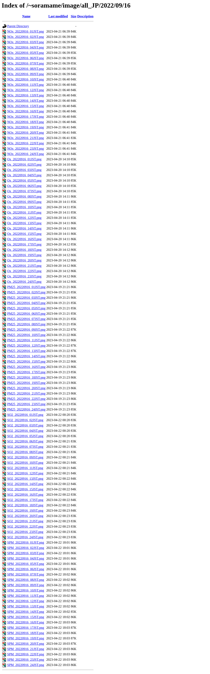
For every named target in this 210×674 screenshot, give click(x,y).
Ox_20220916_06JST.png (24, 186)
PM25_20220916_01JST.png (26, 287)
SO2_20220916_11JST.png (25, 468)
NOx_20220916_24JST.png (25, 154)
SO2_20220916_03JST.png (25, 425)
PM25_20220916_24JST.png (26, 409)
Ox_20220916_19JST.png (24, 255)
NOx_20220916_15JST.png (25, 106)
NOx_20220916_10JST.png (25, 79)
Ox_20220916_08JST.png (24, 196)
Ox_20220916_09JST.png (24, 202)
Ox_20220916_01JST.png (24, 159)
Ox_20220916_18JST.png (24, 249)
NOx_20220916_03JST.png (25, 42)
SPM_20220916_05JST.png (25, 563)
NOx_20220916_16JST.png (25, 111)
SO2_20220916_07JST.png (25, 446)
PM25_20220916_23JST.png (26, 404)
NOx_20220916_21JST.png (25, 138)
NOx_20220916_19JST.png (25, 127)
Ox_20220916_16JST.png (24, 239)
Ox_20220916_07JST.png (24, 191)
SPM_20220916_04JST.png (25, 558)
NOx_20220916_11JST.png (25, 84)
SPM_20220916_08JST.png (25, 579)
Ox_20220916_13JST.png (24, 223)
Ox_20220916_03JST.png (24, 170)
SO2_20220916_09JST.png (25, 457)
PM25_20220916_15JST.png (26, 361)
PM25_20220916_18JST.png (26, 377)
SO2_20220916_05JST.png (25, 436)
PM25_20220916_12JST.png (26, 345)
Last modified (58, 16)
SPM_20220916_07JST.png (25, 574)
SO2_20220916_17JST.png (25, 500)
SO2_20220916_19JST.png (25, 510)
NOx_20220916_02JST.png (25, 36)
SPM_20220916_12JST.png (25, 601)
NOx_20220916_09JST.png (25, 74)
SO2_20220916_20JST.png (25, 516)
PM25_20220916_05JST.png (26, 308)
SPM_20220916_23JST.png (25, 659)
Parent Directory (18, 26)
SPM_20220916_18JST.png (25, 633)
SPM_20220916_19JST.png (25, 638)
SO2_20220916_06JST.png (25, 441)
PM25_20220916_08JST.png (26, 324)
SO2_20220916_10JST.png (25, 462)
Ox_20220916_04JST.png (24, 175)
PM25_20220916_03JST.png (26, 297)
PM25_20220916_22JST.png (26, 398)
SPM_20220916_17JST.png (25, 627)
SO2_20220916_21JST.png (25, 521)
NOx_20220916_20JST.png (25, 132)
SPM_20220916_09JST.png (25, 585)
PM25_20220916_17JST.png (26, 372)
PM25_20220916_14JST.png (26, 356)
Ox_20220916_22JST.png (24, 271)
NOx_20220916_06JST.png (25, 58)
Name (26, 16)
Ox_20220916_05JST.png (24, 180)
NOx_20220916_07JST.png (25, 63)
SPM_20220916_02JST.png (25, 548)
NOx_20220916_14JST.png (25, 100)
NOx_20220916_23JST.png (25, 148)
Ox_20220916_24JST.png (24, 281)
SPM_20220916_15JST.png (25, 617)
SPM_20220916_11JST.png (25, 595)
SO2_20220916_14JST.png (25, 484)
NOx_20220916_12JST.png (25, 90)
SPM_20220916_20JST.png (25, 643)
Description (85, 16)
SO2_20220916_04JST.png (25, 430)
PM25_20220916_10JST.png (26, 335)
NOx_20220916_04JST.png (25, 47)
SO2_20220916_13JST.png (25, 478)
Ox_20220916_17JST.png (24, 244)
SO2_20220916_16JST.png (25, 494)
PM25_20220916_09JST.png (26, 329)
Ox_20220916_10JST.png (24, 207)
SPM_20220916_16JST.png (25, 622)
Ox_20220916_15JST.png (24, 233)
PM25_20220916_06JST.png (26, 313)
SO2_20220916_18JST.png (25, 505)
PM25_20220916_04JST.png (26, 303)
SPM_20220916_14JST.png (25, 611)
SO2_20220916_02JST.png (25, 420)
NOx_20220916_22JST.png (25, 143)
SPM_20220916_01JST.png (25, 542)
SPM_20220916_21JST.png (25, 649)
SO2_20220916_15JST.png (25, 489)
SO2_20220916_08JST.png (25, 452)
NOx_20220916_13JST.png (25, 95)
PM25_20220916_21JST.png (26, 393)
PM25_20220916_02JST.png (26, 292)
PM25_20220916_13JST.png (26, 351)
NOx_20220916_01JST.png (25, 31)
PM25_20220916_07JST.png (26, 319)
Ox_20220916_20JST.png (24, 260)
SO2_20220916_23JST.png (25, 532)
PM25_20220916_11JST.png (26, 340)
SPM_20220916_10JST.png (25, 590)
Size (73, 16)
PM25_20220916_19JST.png (26, 382)
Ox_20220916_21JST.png (24, 265)
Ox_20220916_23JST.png (24, 276)
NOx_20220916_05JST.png (25, 52)
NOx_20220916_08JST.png (25, 68)
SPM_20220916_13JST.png (25, 606)
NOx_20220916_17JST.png (25, 116)
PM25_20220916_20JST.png (26, 388)
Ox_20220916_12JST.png (24, 217)
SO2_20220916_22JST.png (25, 526)
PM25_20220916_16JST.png (26, 367)
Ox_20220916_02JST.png (24, 164)
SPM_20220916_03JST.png (25, 553)
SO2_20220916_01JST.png (25, 414)
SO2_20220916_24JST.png (25, 537)
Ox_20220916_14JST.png (24, 228)
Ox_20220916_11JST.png (24, 212)
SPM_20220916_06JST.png (25, 569)
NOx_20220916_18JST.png (25, 122)
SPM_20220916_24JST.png (25, 665)
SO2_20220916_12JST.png (25, 473)
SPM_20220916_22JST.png (25, 654)
